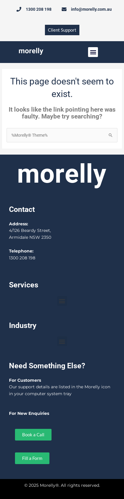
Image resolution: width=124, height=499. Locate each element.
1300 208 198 (22, 257)
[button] (93, 52)
